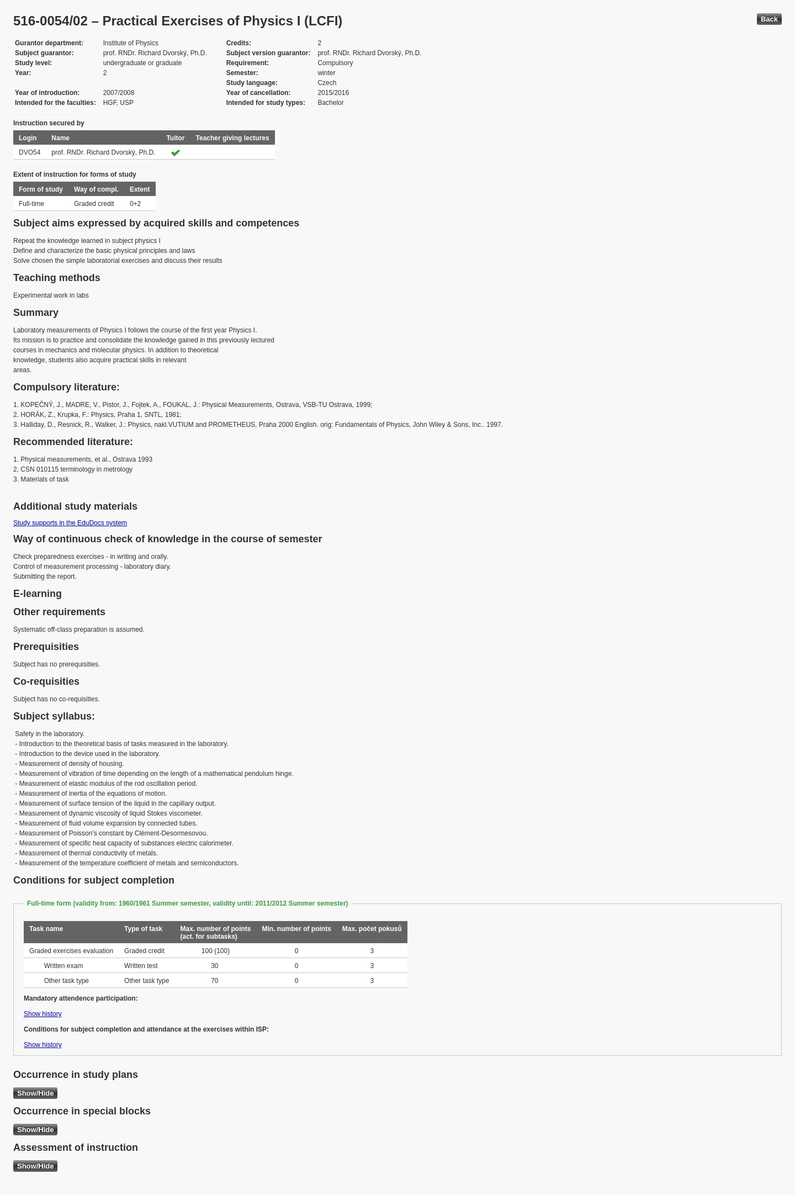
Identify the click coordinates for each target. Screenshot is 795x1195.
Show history (43, 1014)
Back (769, 19)
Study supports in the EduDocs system (70, 523)
